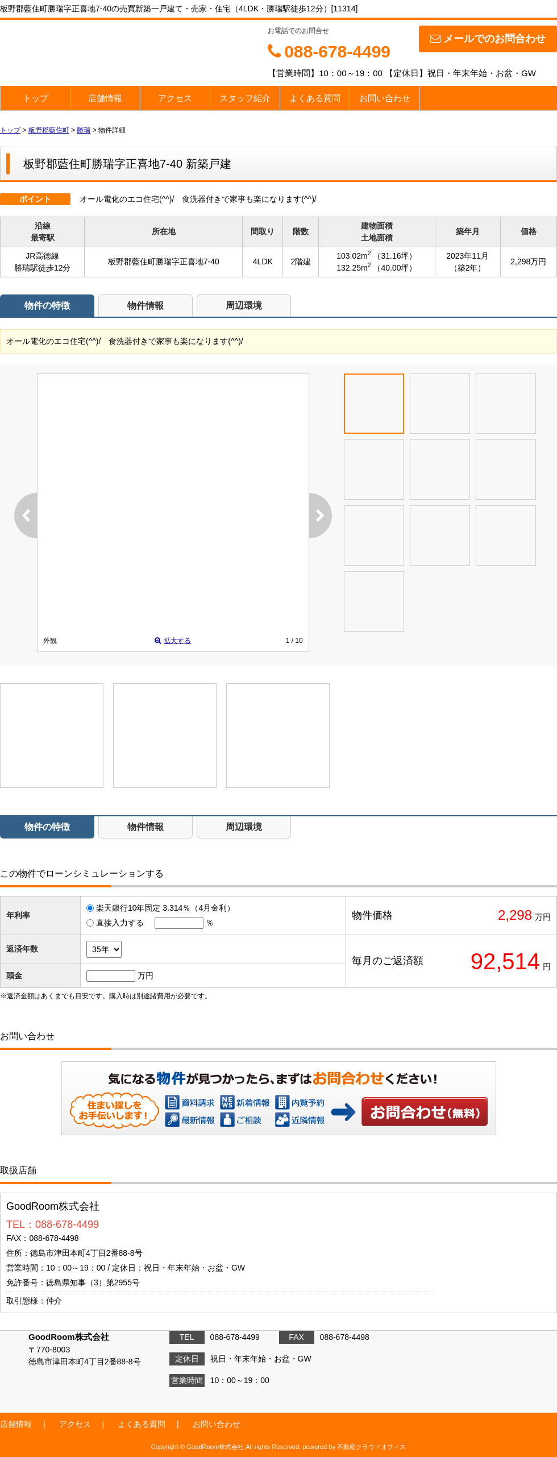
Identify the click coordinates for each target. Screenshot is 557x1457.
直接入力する (120, 922)
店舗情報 (105, 98)
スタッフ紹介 (245, 98)
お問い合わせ (384, 98)
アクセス (175, 98)
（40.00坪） (395, 267)
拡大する (173, 641)
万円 (145, 975)
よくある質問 (314, 98)
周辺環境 (244, 305)
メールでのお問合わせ (488, 38)
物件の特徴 (47, 305)
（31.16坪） (395, 255)
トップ (35, 98)
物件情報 (145, 305)
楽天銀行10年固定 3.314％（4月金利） (165, 907)
